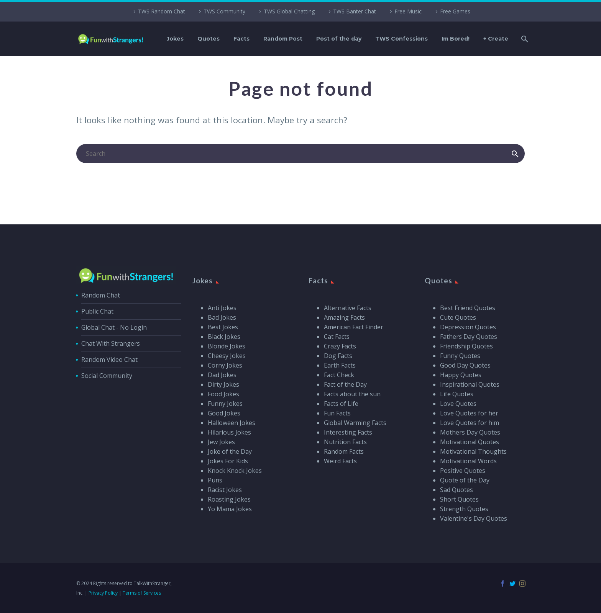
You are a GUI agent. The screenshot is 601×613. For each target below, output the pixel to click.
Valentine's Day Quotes (473, 518)
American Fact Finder (353, 327)
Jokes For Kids (228, 461)
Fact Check (339, 375)
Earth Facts (340, 365)
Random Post (282, 38)
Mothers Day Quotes (470, 432)
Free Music (408, 11)
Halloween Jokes (231, 422)
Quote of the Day (464, 480)
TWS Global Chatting (289, 11)
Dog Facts (338, 355)
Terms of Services (142, 593)
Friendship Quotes (466, 346)
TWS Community (224, 11)
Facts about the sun (352, 394)
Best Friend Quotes (467, 308)
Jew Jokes (221, 442)
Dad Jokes (222, 375)
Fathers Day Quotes (468, 336)
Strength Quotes (464, 509)
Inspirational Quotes (469, 384)
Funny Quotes (460, 355)
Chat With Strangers (110, 343)
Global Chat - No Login (114, 327)
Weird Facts (340, 461)
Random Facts (344, 451)
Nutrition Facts (345, 442)
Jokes (175, 38)
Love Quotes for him (469, 422)
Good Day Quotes (465, 365)
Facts (241, 38)
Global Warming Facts (355, 422)
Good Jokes (224, 413)
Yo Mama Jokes (230, 509)
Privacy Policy (103, 593)
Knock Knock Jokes (235, 470)
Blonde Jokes (226, 346)
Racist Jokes (225, 489)
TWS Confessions (401, 38)
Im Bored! (456, 38)
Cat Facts (337, 336)
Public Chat (97, 311)
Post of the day (338, 38)
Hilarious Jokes (229, 432)
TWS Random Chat (161, 11)
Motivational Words (468, 461)
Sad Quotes (456, 489)
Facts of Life (341, 403)
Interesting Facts (348, 432)
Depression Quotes (468, 327)
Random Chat (100, 295)
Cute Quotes (458, 317)
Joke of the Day (230, 451)
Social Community (106, 375)
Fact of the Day (345, 384)
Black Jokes (224, 336)
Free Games (455, 11)
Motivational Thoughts (473, 451)
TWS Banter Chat (354, 11)
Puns (215, 480)
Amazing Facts (344, 317)
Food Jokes (223, 394)
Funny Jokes (225, 403)
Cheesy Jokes (227, 355)
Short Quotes (459, 499)
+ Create (495, 38)
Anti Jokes (222, 308)
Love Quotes (458, 403)
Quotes (208, 38)
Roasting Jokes (229, 499)
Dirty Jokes (223, 384)
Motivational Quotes (469, 442)
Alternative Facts (347, 308)
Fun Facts (337, 413)
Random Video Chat (109, 359)
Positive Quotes (462, 470)
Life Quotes (456, 394)
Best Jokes (223, 327)
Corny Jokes (225, 365)
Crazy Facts (340, 346)
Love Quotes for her (469, 413)
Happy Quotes (460, 375)
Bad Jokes (222, 317)
